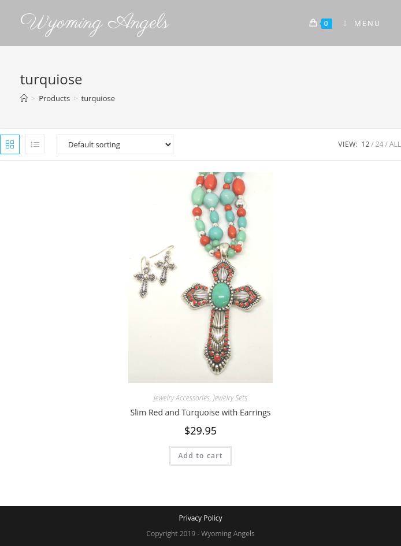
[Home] (24, 98)
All (395, 144)
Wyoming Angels (94, 23)
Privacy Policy (200, 518)
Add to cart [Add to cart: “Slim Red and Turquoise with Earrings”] (200, 455)
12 (366, 144)
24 (380, 144)
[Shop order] (115, 144)
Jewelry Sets (230, 398)
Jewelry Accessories (182, 398)
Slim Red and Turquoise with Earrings (201, 412)
